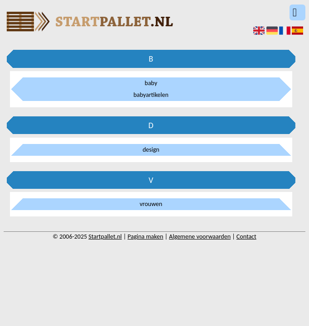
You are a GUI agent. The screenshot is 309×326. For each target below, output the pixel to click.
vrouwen (151, 204)
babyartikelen (151, 95)
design (151, 149)
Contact (246, 236)
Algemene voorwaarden (200, 236)
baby (151, 83)
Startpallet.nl (104, 236)
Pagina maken (146, 236)
